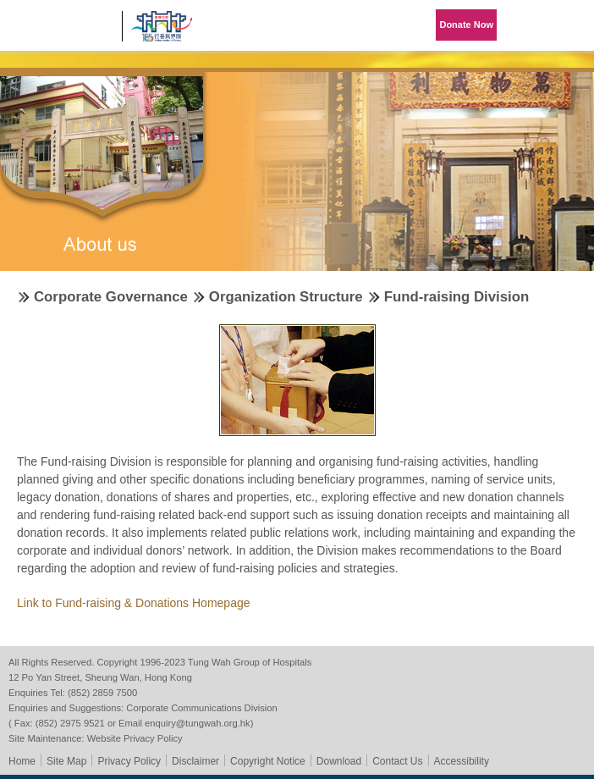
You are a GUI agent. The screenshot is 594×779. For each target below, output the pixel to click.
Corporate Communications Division (201, 708)
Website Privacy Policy (135, 738)
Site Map (66, 761)
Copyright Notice (267, 761)
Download (338, 761)
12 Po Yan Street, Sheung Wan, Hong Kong (100, 677)
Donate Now (466, 24)
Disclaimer (195, 761)
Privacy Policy (129, 761)
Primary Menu (568, 25)
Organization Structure (286, 297)
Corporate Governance (111, 297)
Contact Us (397, 761)
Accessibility (461, 761)
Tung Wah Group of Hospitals (60, 31)
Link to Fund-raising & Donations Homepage (133, 603)
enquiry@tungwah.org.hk (197, 723)
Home (22, 761)
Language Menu (526, 25)
